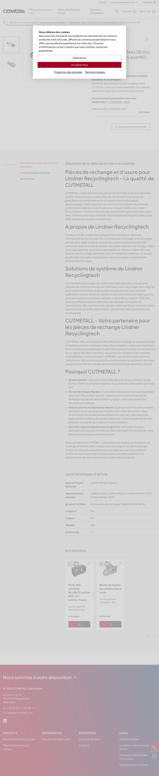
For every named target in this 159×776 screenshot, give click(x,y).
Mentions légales (95, 72)
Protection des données (68, 72)
